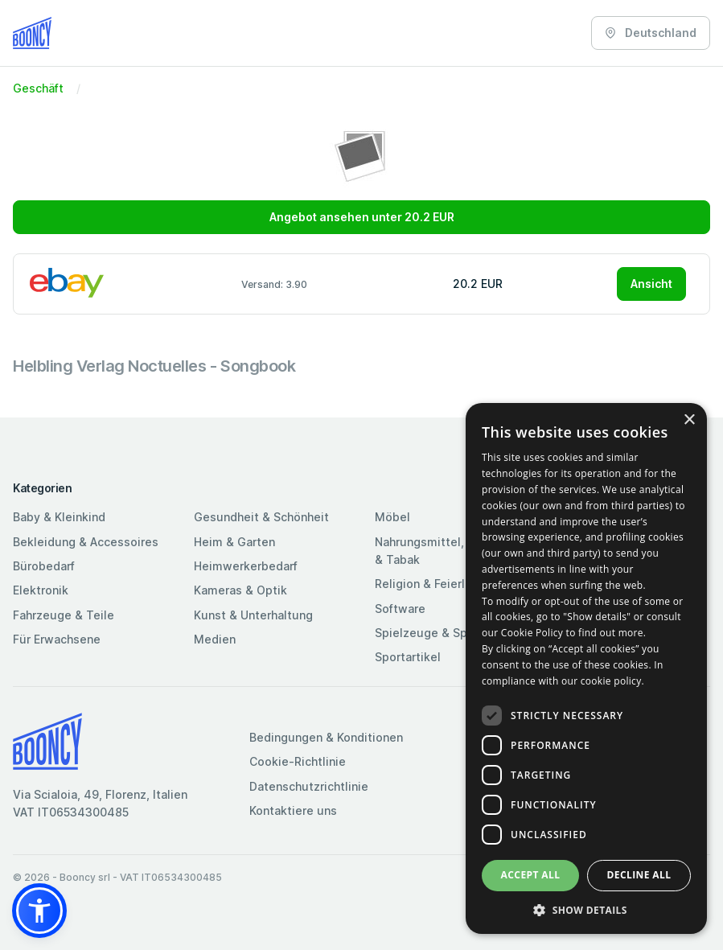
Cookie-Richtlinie (297, 761)
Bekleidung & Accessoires (85, 542)
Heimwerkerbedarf (246, 566)
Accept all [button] (531, 875)
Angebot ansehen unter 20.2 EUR (361, 217)
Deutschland (650, 32)
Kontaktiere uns (293, 810)
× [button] (689, 420)
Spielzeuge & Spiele (431, 633)
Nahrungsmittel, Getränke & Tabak (447, 550)
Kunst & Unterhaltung (253, 615)
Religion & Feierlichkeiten (445, 583)
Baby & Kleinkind (59, 517)
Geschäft (38, 88)
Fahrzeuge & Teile (63, 615)
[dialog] (586, 668)
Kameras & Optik (240, 590)
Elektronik (40, 590)
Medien (215, 639)
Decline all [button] (639, 875)
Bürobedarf (44, 566)
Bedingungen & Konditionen (326, 737)
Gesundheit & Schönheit (261, 517)
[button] (39, 910)
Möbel (392, 517)
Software (400, 608)
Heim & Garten (234, 542)
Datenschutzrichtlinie (308, 786)
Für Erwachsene (57, 639)
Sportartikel (408, 657)
